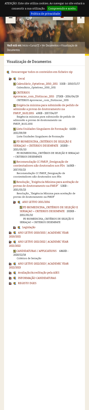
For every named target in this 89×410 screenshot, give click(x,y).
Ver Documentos (50, 45)
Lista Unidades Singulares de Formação (42, 129)
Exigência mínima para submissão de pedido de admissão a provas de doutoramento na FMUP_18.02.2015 (45, 109)
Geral (21, 78)
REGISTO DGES (27, 283)
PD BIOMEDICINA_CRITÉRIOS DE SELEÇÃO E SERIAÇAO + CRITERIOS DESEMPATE (42, 143)
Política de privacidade (45, 13)
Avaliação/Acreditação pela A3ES (38, 272)
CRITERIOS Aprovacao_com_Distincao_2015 (33, 94)
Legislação (28, 227)
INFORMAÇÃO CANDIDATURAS (37, 278)
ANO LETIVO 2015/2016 (36, 202)
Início (25, 45)
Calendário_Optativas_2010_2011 (37, 84)
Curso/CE (34, 45)
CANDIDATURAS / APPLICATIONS (37, 251)
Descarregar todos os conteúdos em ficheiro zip (41, 72)
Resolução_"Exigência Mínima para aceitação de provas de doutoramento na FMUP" (45, 184)
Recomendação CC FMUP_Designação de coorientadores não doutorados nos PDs (40, 163)
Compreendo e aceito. (62, 8)
